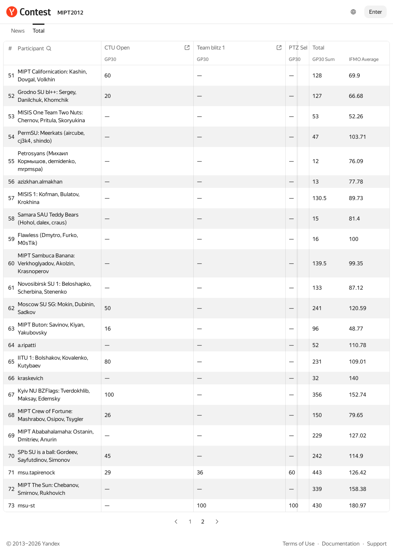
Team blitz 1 (220, 47)
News (18, 31)
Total (38, 31)
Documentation (341, 543)
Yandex (51, 543)
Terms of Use (298, 543)
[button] (35, 48)
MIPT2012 (70, 12)
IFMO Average (367, 59)
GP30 (114, 59)
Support (377, 543)
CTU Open (121, 47)
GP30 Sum (327, 59)
